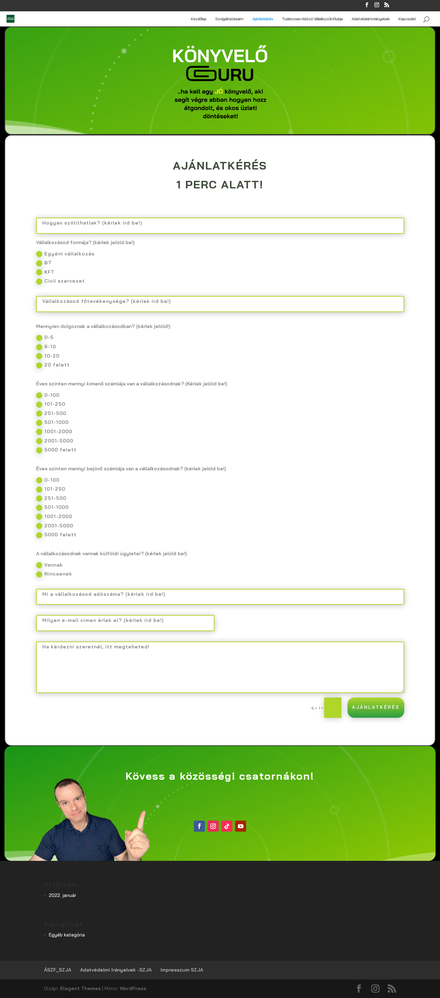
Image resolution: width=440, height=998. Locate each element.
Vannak (49, 565)
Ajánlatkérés (262, 19)
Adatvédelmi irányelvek (370, 19)
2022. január (62, 895)
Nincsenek (54, 574)
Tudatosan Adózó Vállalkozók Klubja (312, 19)
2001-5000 (54, 441)
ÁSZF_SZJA (57, 970)
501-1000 (52, 422)
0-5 (45, 337)
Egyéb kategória (67, 935)
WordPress (133, 988)
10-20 (47, 356)
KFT (45, 272)
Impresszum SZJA (182, 970)
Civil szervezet (60, 281)
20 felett (53, 365)
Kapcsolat (407, 19)
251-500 (51, 413)
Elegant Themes (80, 988)
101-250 (50, 404)
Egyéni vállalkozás (65, 254)
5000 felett (56, 450)
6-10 (46, 346)
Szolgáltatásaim (229, 19)
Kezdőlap (198, 19)
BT (44, 263)
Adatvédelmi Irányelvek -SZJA (116, 970)
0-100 (47, 395)
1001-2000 (54, 431)
